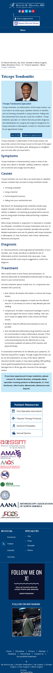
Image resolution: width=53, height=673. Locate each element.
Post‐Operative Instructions (29, 411)
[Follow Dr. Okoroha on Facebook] (19, 11)
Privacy (31, 651)
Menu (25, 30)
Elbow (42, 65)
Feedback (12, 654)
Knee (30, 541)
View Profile (15, 135)
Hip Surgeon (38, 664)
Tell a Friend (25, 654)
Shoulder (31, 545)
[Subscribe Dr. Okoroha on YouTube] (33, 11)
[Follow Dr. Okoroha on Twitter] (26, 11)
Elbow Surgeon (37, 667)
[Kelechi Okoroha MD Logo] (27, 5)
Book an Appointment (25, 18)
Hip (29, 536)
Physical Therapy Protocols (29, 418)
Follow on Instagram (26, 604)
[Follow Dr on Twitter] (13, 543)
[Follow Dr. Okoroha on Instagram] (23, 11)
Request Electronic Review (28, 23)
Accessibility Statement (26, 656)
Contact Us (39, 654)
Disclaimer (19, 651)
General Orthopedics (26, 426)
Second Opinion (24, 433)
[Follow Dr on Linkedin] (13, 550)
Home (8, 651)
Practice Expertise (32, 65)
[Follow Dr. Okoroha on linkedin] (29, 11)
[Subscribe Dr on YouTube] (13, 556)
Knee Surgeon (24, 667)
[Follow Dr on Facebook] (13, 537)
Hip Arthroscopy (7, 664)
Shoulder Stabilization (23, 664)
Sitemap (42, 651)
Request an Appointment (32, 135)
